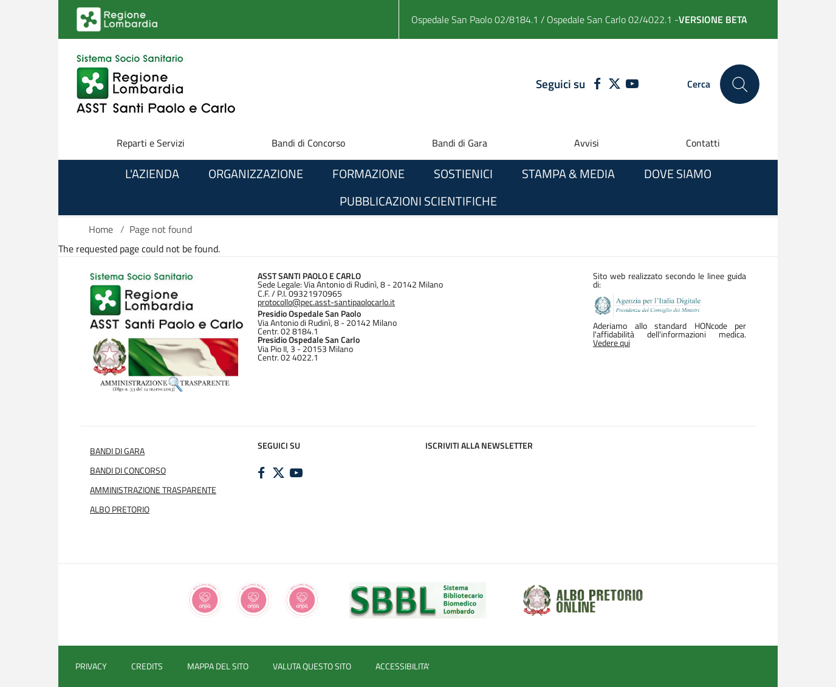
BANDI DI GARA (117, 451)
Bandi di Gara (459, 143)
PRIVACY (91, 666)
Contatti (703, 143)
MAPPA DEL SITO (217, 666)
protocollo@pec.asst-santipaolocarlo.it (326, 302)
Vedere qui (611, 343)
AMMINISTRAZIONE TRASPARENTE (153, 490)
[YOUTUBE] (632, 84)
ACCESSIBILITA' (402, 666)
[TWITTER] (614, 84)
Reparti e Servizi (151, 143)
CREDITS (147, 666)
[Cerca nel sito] (739, 84)
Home (101, 229)
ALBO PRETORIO (119, 509)
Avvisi (586, 143)
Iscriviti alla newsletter (479, 445)
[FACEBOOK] (594, 84)
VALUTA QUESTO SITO (312, 666)
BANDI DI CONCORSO (128, 470)
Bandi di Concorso (308, 143)
